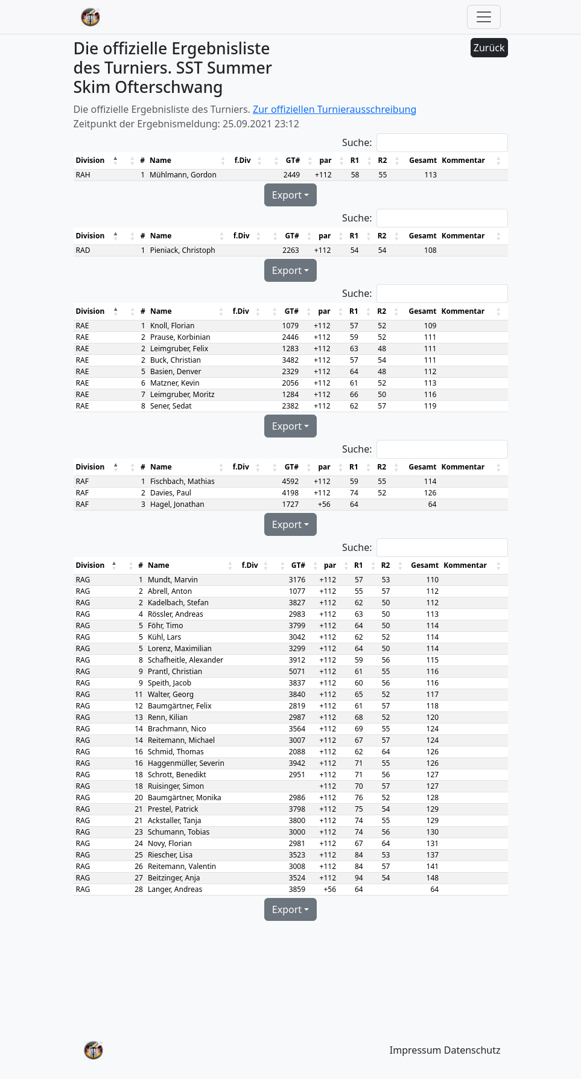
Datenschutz (472, 1050)
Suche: (357, 142)
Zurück (489, 47)
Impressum (416, 1050)
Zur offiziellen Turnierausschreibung (334, 109)
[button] (115, 160)
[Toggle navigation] (484, 17)
